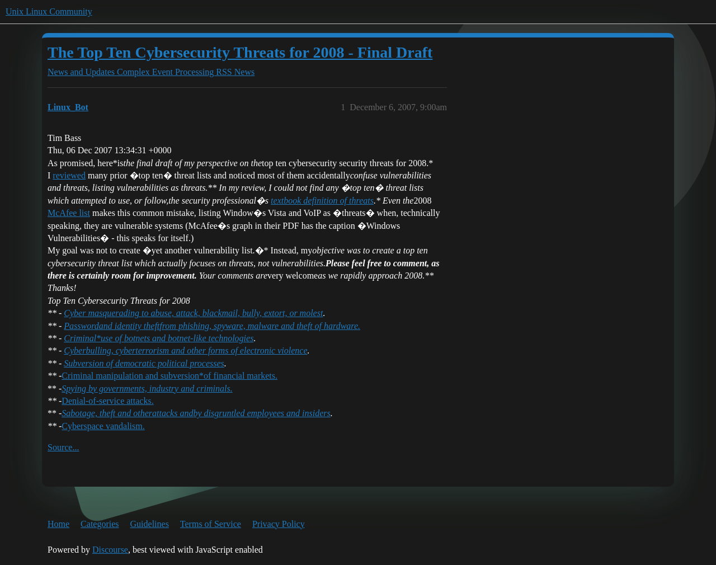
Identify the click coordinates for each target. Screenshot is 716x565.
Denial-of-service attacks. (107, 401)
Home (58, 524)
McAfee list (69, 213)
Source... (63, 447)
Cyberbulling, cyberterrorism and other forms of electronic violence (185, 350)
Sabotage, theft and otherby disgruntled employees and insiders (196, 413)
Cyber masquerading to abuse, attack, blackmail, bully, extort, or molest (193, 313)
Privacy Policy (278, 524)
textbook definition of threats (322, 200)
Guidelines (149, 524)
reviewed (69, 175)
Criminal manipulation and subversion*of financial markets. (169, 375)
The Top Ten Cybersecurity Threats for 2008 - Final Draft (240, 52)
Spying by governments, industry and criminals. (147, 388)
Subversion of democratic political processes (144, 363)
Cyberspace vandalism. (103, 426)
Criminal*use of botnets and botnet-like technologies (158, 338)
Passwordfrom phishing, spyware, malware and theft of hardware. (212, 326)
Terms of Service (210, 524)
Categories (100, 524)
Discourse (110, 549)
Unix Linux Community (49, 11)
